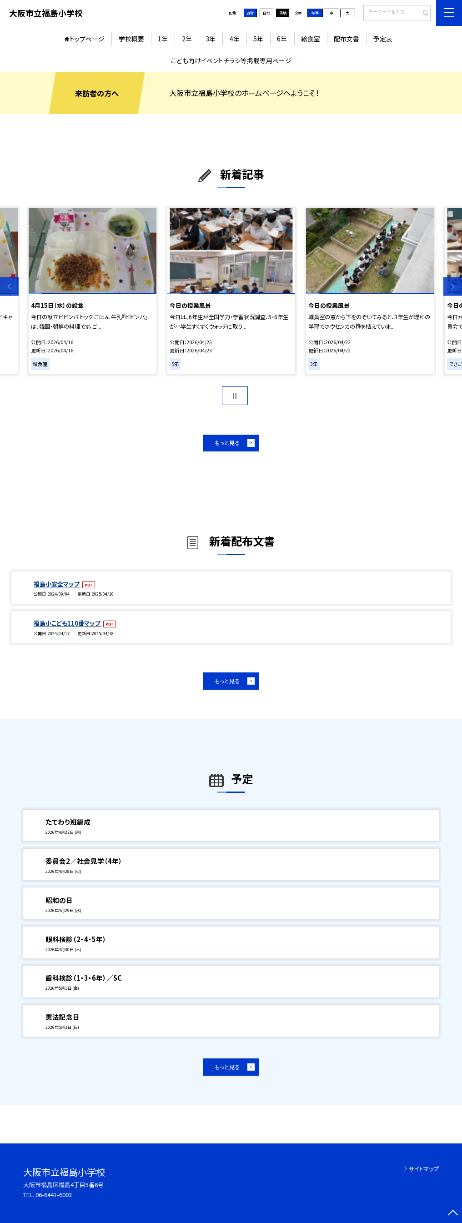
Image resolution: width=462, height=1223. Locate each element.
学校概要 (131, 38)
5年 (258, 38)
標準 (315, 12)
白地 (266, 12)
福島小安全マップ (57, 584)
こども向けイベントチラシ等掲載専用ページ (231, 60)
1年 (163, 38)
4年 (235, 38)
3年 (211, 38)
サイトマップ (423, 1168)
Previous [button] (9, 286)
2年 (187, 38)
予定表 (382, 38)
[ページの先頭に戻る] (452, 1213)
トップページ (87, 38)
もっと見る (227, 443)
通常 (250, 12)
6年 (282, 38)
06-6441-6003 (53, 1194)
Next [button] (452, 286)
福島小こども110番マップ (67, 623)
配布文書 (346, 38)
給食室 (310, 38)
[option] (92, 291)
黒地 (282, 12)
